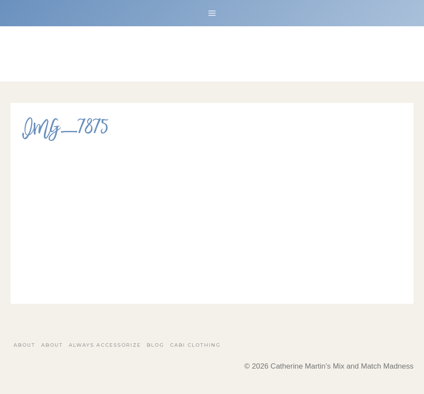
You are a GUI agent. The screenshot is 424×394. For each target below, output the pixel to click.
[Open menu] (212, 13)
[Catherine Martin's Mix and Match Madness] (212, 53)
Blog (155, 345)
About (24, 345)
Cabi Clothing (195, 345)
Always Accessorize (105, 345)
